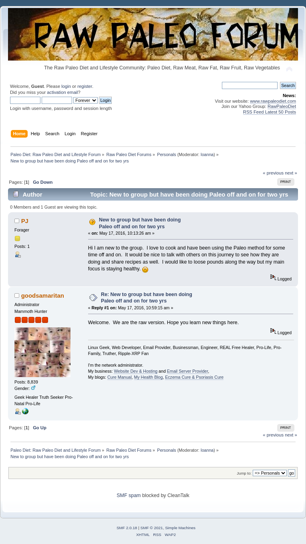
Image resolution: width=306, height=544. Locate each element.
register (84, 86)
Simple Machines (180, 528)
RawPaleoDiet (282, 106)
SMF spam (129, 495)
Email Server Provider (187, 371)
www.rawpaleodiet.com (273, 101)
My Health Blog (148, 377)
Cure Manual (119, 377)
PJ (24, 220)
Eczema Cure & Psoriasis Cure (194, 377)
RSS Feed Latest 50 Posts (269, 112)
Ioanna (207, 154)
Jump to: (244, 473)
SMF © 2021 (152, 528)
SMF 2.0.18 (127, 528)
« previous (273, 173)
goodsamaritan (42, 295)
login (66, 86)
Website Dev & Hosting (135, 371)
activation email (62, 92)
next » (291, 173)
